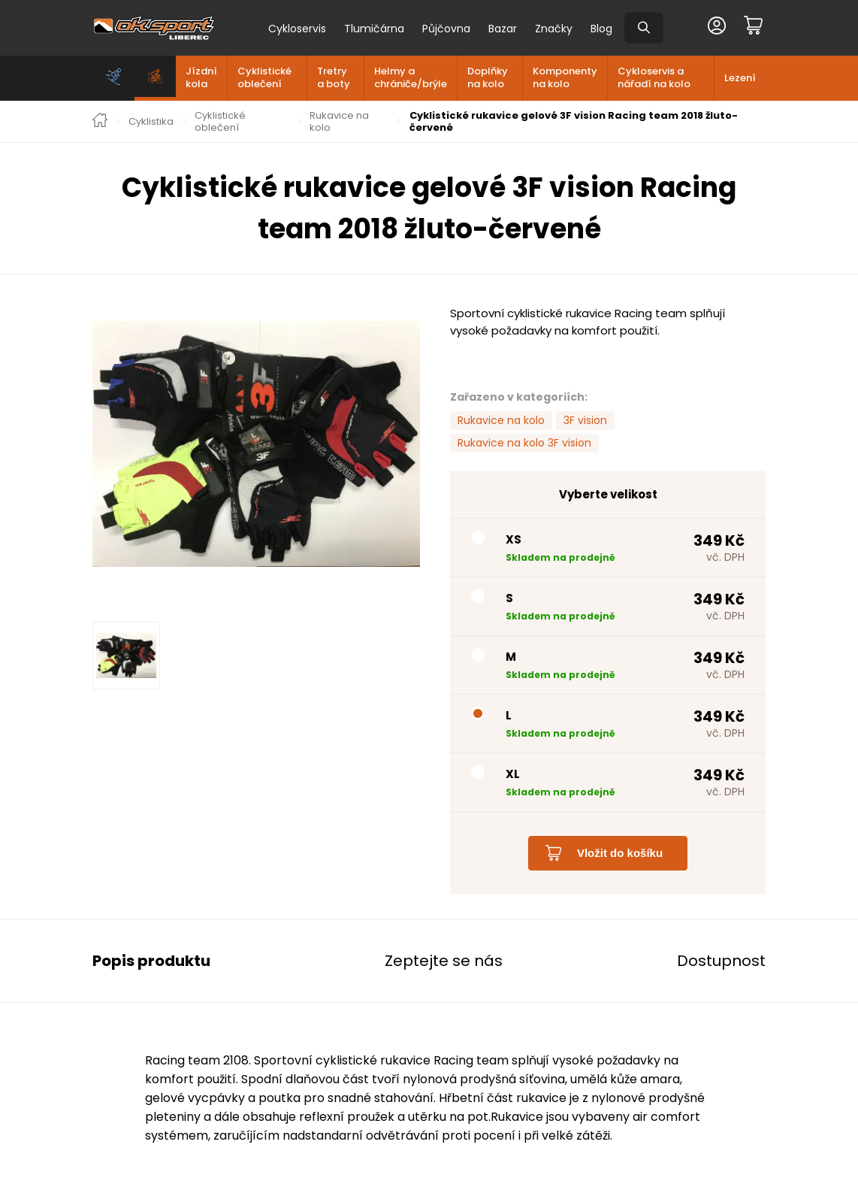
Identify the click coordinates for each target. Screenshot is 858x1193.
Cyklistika (151, 122)
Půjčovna (446, 28)
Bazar (502, 28)
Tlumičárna (374, 28)
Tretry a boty (333, 77)
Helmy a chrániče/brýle (410, 77)
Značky (554, 28)
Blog (601, 28)
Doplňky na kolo (487, 77)
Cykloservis (297, 28)
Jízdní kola (201, 77)
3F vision (585, 420)
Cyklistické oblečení (264, 77)
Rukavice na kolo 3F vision (524, 442)
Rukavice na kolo (339, 121)
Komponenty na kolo (565, 77)
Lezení (740, 78)
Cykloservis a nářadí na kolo (654, 77)
